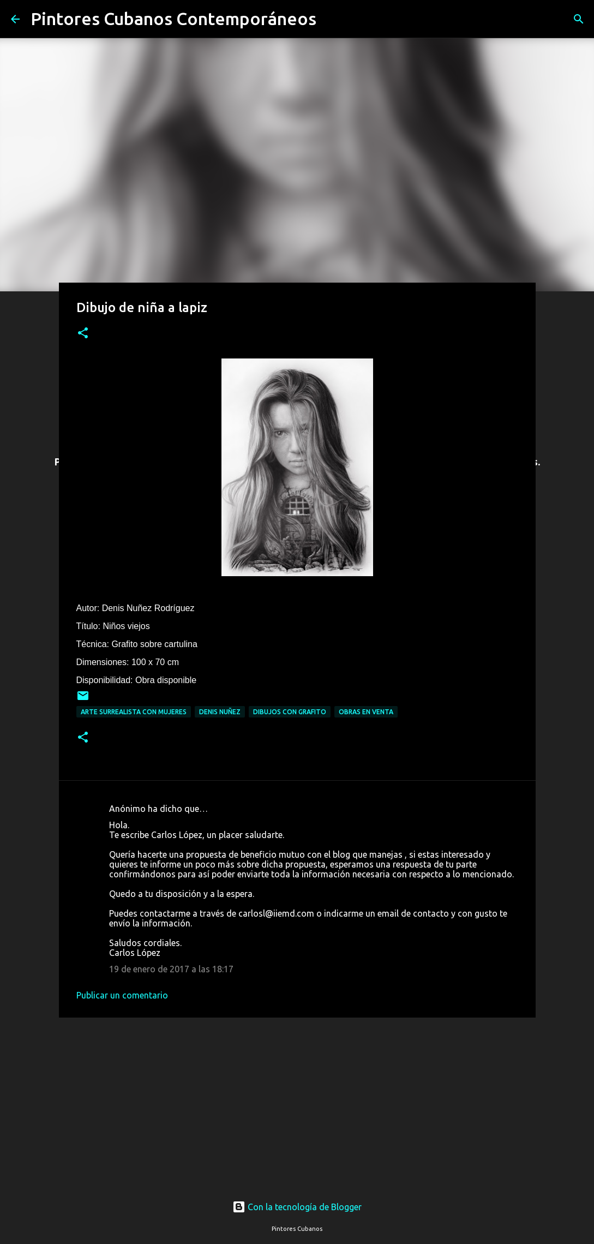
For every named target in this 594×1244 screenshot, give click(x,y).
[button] (82, 333)
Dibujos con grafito (289, 711)
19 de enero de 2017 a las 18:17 (171, 969)
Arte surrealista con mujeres (134, 711)
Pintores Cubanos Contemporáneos (173, 18)
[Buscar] (331, 19)
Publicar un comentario (122, 995)
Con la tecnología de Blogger (297, 1207)
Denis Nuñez (220, 711)
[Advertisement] (297, 1098)
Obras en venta (366, 711)
